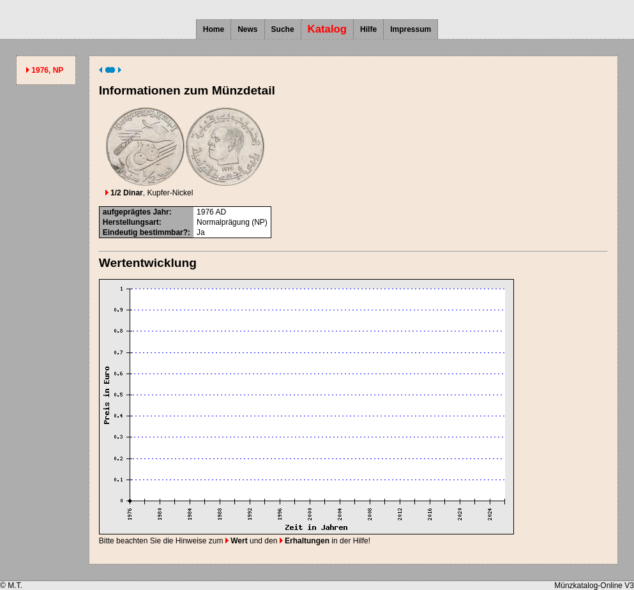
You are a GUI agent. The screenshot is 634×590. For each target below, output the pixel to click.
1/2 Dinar (124, 192)
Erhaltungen (304, 540)
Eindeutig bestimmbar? (145, 232)
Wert (236, 540)
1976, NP (47, 70)
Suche (282, 29)
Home (213, 29)
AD (220, 212)
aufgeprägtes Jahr (136, 212)
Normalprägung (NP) (232, 222)
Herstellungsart (131, 222)
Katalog (327, 29)
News (247, 29)
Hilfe (368, 29)
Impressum (410, 29)
